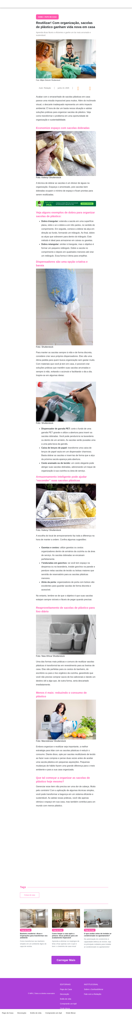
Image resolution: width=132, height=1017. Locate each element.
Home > (41, 17)
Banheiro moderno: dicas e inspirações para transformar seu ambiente (33, 936)
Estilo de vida (35, 1013)
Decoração (21, 1013)
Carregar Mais (66, 960)
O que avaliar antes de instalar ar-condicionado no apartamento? (98, 935)
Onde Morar (71, 1013)
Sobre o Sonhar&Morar (93, 989)
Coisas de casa (29, 895)
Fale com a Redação (92, 994)
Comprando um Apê (53, 1013)
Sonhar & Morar (29, 3)
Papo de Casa (7, 1013)
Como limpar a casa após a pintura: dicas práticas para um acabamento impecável (65, 936)
